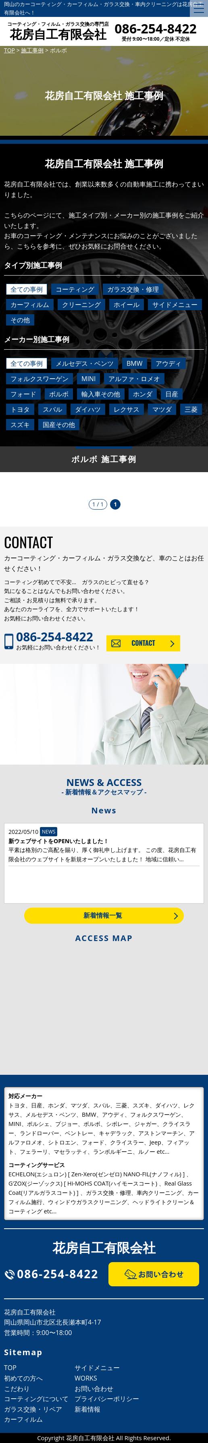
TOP (10, 1367)
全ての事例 (26, 289)
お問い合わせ (94, 1388)
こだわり (17, 1388)
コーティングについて (36, 1398)
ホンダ (142, 394)
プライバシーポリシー (107, 1398)
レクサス (126, 409)
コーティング (75, 289)
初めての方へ (23, 1378)
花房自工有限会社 (58, 31)
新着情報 (87, 1409)
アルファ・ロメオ (134, 378)
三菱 (191, 409)
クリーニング (81, 304)
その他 (20, 319)
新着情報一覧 (102, 915)
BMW (135, 363)
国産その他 (59, 424)
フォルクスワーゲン (39, 378)
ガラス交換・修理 (133, 289)
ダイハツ (88, 409)
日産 (171, 394)
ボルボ (59, 394)
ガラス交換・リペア (33, 1409)
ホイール (126, 304)
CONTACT (143, 643)
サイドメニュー (175, 304)
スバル (52, 409)
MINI (88, 378)
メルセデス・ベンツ (85, 363)
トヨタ (20, 409)
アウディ (168, 363)
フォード (23, 394)
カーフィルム (29, 304)
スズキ (20, 424)
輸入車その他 (100, 394)
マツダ (162, 409)
